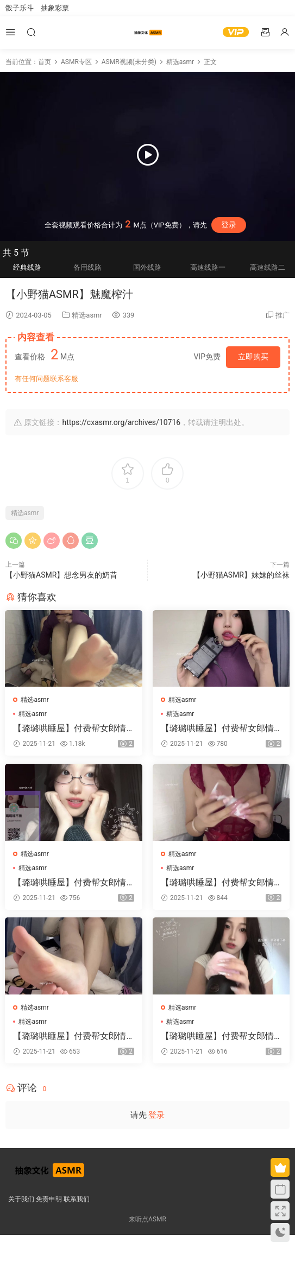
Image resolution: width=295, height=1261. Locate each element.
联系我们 (77, 1199)
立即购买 (253, 356)
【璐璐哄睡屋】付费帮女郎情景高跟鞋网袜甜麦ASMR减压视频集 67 (73, 1035)
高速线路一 (207, 267)
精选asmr (87, 315)
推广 (282, 315)
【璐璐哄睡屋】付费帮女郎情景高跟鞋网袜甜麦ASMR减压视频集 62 (73, 882)
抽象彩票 (55, 8)
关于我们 (21, 1199)
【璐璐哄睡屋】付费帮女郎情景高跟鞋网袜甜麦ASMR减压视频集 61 (221, 882)
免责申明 (49, 1199)
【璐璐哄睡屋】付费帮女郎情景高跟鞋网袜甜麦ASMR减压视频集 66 (221, 1035)
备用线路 (87, 267)
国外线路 (147, 267)
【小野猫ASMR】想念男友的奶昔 (61, 575)
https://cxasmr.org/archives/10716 (121, 422)
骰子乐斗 (19, 8)
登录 (228, 224)
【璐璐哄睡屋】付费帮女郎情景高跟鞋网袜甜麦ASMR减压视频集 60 (73, 728)
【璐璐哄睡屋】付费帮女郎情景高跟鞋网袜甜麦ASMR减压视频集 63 (221, 728)
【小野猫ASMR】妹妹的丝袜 (241, 575)
